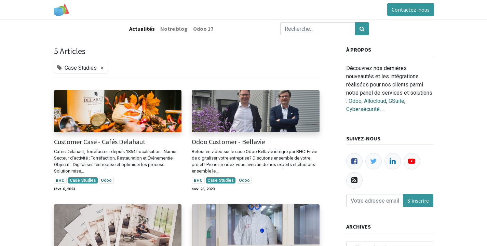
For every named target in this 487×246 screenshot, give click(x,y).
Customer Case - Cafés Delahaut (100, 142)
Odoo (355, 101)
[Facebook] (354, 161)
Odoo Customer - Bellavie (228, 142)
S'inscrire (418, 200)
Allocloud (375, 101)
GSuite (396, 101)
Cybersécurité (363, 109)
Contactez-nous (410, 9)
